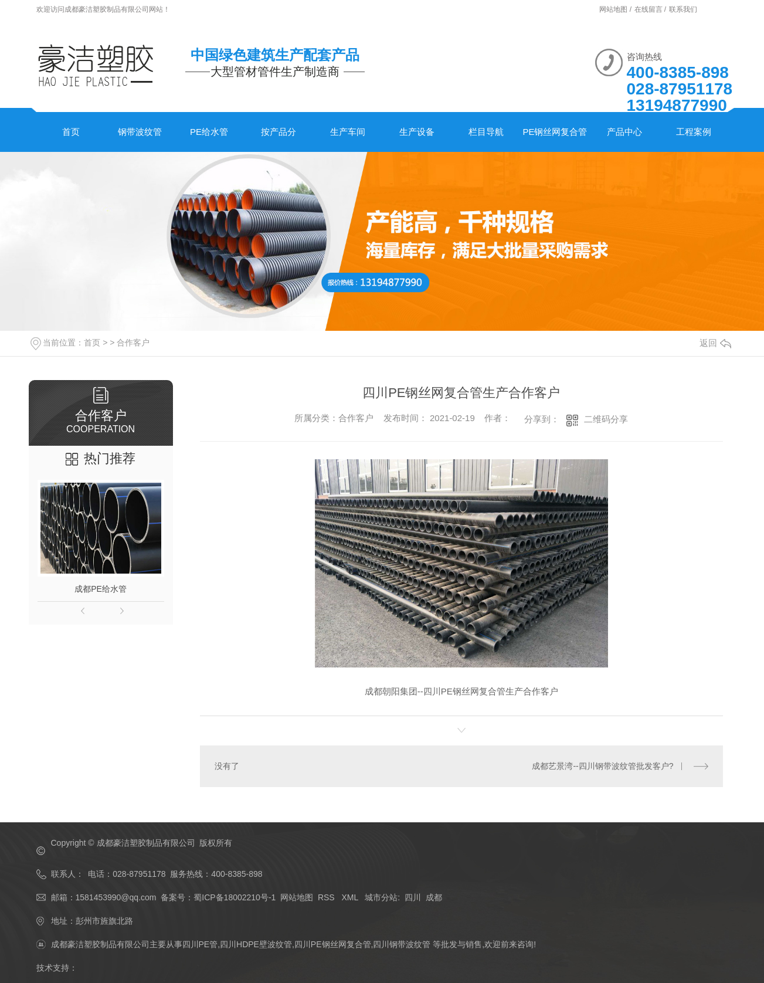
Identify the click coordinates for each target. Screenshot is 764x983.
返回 (715, 343)
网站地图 (296, 897)
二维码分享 (606, 419)
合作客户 (133, 342)
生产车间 (347, 132)
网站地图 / (616, 9)
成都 (434, 897)
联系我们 (683, 9)
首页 (71, 132)
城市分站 (381, 897)
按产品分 (278, 132)
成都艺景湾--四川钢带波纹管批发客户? (602, 766)
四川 (413, 897)
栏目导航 (486, 132)
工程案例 (693, 132)
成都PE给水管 (100, 589)
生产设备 (416, 132)
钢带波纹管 (140, 132)
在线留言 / (651, 9)
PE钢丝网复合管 (554, 132)
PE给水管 (209, 132)
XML (350, 897)
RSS (327, 897)
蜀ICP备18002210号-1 (234, 897)
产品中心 (624, 132)
